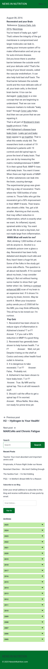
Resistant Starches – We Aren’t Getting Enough (23, 469)
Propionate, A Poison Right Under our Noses (22, 464)
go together (27, 137)
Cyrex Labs (26, 111)
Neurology (17, 29)
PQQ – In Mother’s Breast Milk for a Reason (22, 479)
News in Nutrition (14, 3)
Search (6, 440)
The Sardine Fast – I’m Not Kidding (18, 474)
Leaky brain (22, 96)
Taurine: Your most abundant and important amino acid (22, 458)
